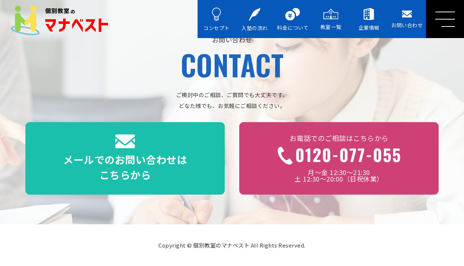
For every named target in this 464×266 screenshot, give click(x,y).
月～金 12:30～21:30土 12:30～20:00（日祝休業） (339, 158)
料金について (292, 20)
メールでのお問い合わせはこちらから (125, 158)
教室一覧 (330, 19)
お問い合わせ (407, 19)
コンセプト (216, 20)
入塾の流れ (254, 20)
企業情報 (369, 19)
